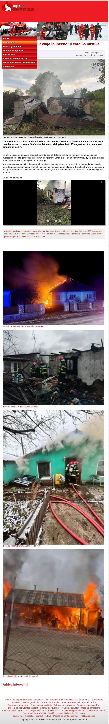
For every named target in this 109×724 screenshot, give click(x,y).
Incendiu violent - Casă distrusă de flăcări (21, 407)
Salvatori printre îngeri (12, 710)
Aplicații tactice (89, 702)
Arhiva (48, 716)
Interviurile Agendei (13, 50)
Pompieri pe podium (96, 710)
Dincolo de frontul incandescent (19, 62)
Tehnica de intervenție (64, 705)
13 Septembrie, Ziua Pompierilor (28, 699)
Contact (39, 716)
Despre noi (18, 716)
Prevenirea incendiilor (18, 705)
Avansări (16, 702)
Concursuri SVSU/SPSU (34, 713)
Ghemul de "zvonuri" (49, 708)
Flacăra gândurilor (12, 46)
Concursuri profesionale (73, 710)
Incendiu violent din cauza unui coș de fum (21, 546)
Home (6, 38)
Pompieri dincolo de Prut (15, 58)
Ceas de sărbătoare (90, 708)
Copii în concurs (55, 713)
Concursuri (8, 66)
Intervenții (85, 699)
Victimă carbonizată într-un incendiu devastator (23, 326)
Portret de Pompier (51, 702)
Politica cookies (88, 716)
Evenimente (9, 42)
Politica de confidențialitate (65, 716)
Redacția (29, 716)
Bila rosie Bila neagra (75, 713)
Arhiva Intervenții (15, 684)
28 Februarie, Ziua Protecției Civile (62, 699)
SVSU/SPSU (54, 710)
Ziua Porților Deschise (35, 710)
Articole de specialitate (41, 705)
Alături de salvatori (70, 708)
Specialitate (9, 54)
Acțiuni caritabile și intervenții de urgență (20, 676)
